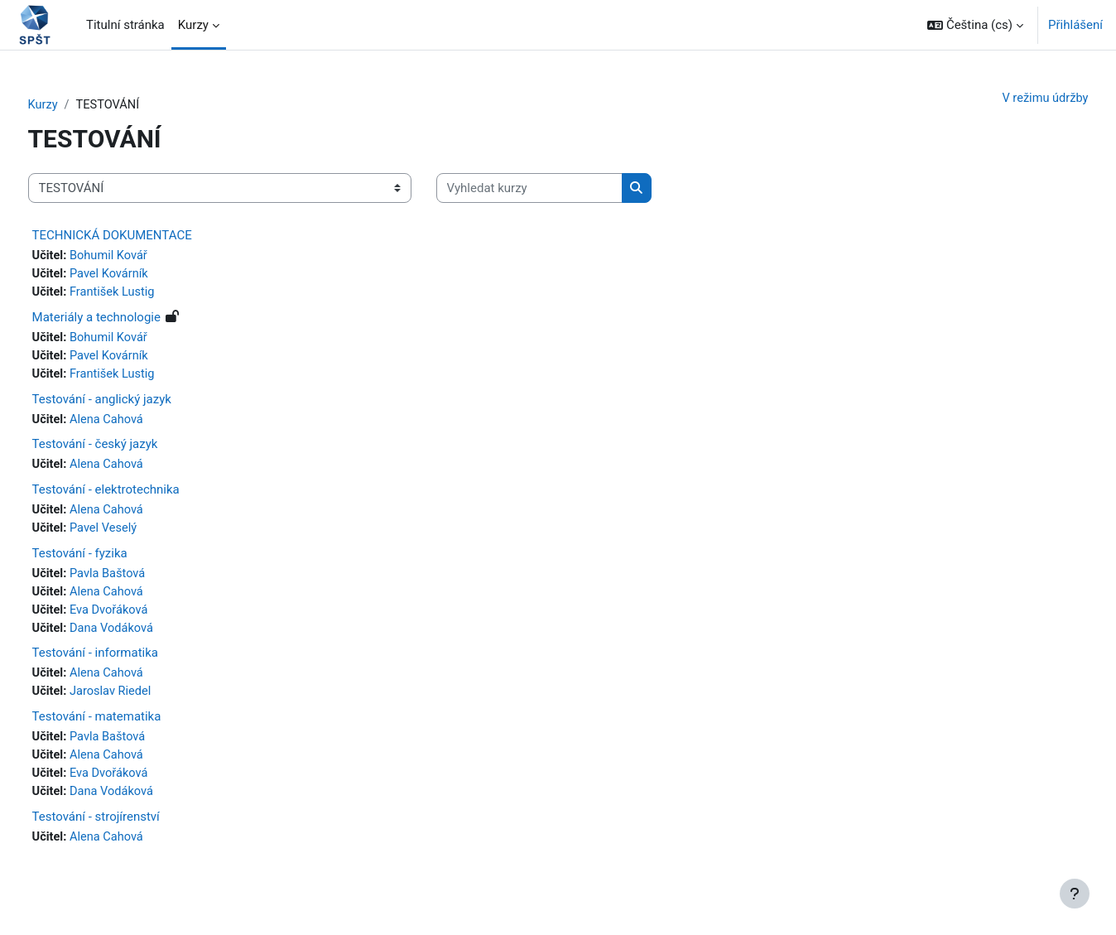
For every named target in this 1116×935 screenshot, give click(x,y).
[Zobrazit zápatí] (1075, 893)
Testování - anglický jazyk (132, 402)
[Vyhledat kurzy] (560, 189)
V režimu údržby (1013, 98)
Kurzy (74, 105)
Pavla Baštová (141, 579)
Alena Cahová (140, 423)
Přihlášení (1075, 24)
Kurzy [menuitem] (193, 24)
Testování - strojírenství (126, 827)
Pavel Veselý (136, 534)
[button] (975, 25)
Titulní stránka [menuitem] (125, 24)
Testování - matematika (127, 725)
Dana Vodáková (145, 636)
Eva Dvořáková (142, 617)
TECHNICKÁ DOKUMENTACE (143, 236)
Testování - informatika (126, 660)
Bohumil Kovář (142, 256)
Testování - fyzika (110, 559)
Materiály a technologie (127, 319)
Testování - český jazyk (126, 448)
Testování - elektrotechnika (136, 494)
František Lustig (146, 294)
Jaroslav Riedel (143, 700)
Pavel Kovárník (142, 275)
